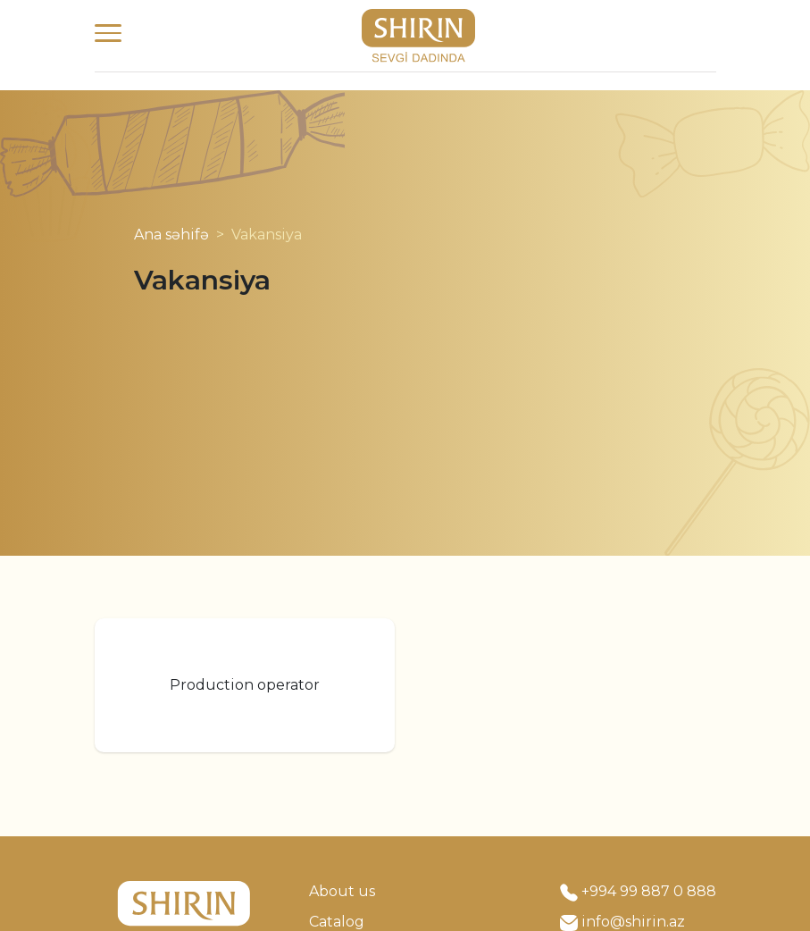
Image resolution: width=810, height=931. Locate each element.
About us (342, 891)
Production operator (245, 684)
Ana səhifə (171, 234)
